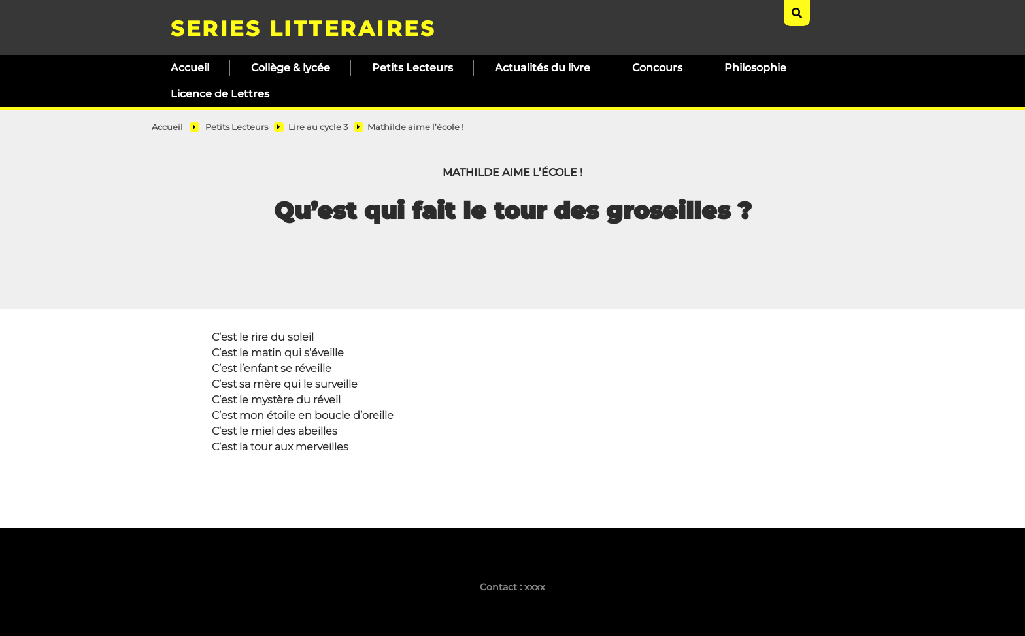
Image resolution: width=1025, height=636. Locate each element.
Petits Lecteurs (412, 67)
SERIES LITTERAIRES (303, 28)
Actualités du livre (542, 67)
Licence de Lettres (220, 94)
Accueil (190, 67)
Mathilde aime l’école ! (415, 127)
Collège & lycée (290, 67)
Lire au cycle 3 (318, 127)
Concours (657, 67)
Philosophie (755, 67)
